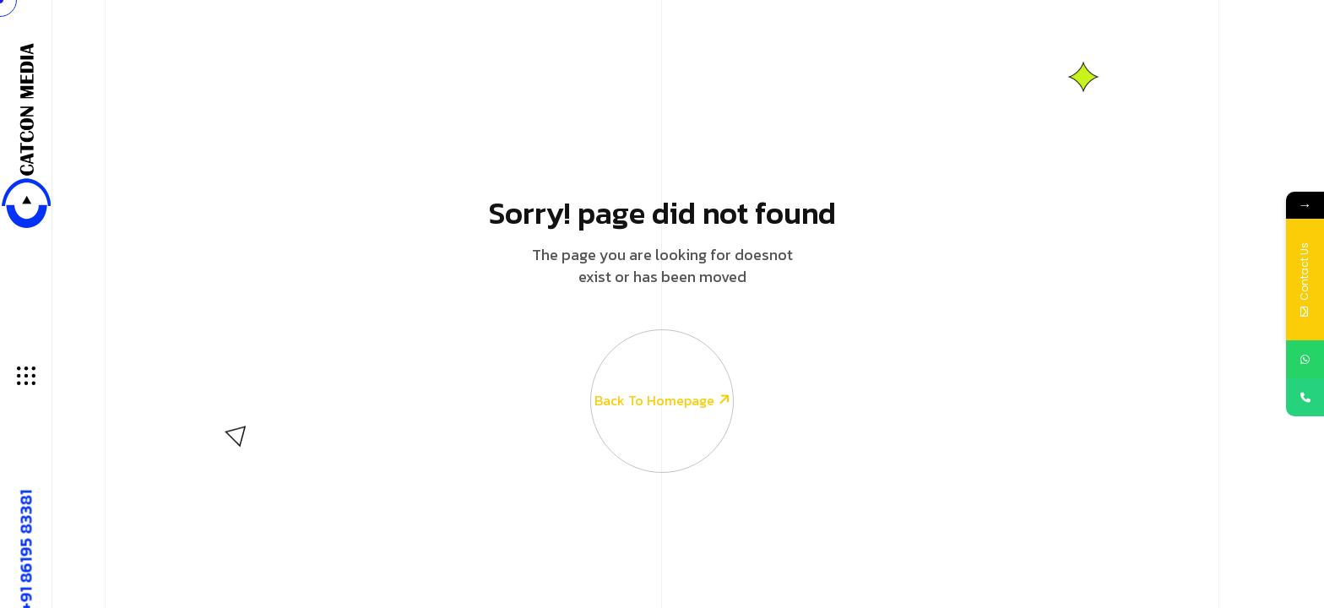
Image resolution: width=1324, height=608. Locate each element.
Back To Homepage (661, 370)
